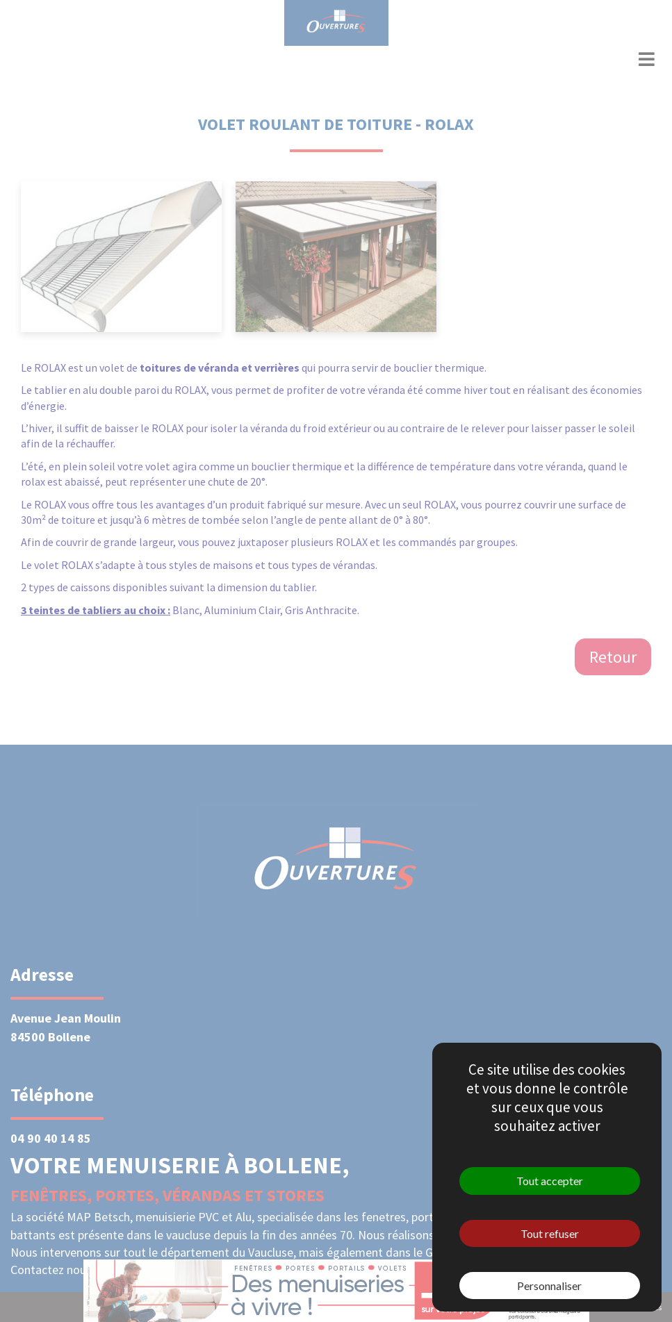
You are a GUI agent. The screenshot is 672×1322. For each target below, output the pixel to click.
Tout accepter (549, 1180)
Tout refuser (550, 1233)
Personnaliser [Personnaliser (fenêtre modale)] (549, 1285)
